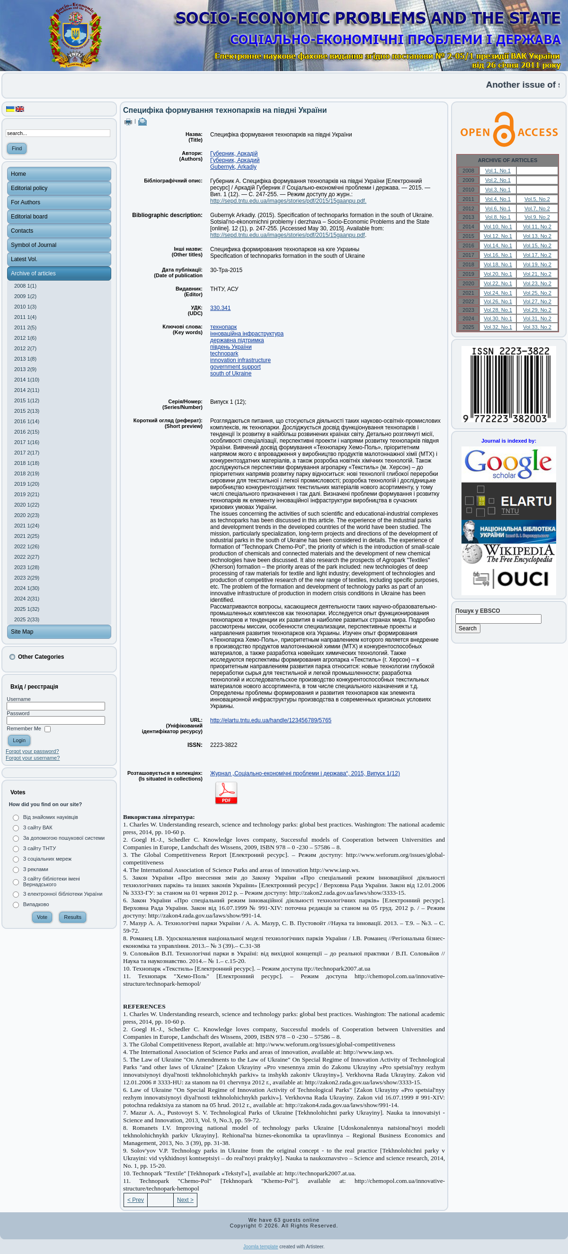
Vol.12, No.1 (498, 236)
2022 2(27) (26, 557)
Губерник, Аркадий (234, 160)
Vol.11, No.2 (537, 226)
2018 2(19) (26, 473)
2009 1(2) (25, 296)
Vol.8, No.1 (498, 217)
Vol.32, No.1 (498, 327)
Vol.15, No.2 (537, 245)
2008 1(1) (25, 286)
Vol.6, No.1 (498, 208)
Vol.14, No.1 (498, 245)
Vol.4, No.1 (498, 199)
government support (235, 366)
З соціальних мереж (47, 859)
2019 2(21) (26, 494)
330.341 (220, 308)
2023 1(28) (26, 567)
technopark (224, 353)
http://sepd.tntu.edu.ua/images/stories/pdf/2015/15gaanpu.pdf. (288, 201)
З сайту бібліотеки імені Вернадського (51, 881)
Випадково (36, 904)
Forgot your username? (33, 758)
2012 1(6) (25, 338)
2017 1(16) (26, 442)
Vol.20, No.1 (498, 274)
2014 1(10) (26, 379)
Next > (185, 1200)
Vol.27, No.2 (537, 301)
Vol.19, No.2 (537, 264)
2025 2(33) (26, 619)
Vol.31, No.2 (537, 318)
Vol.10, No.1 (498, 226)
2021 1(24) (26, 525)
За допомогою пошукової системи (64, 838)
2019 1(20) (26, 484)
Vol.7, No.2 (537, 208)
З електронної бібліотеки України (63, 894)
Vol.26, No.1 (498, 301)
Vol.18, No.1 (498, 264)
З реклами (35, 869)
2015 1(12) (26, 400)
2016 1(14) (26, 421)
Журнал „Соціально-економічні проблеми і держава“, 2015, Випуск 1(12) (305, 773)
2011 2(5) (25, 327)
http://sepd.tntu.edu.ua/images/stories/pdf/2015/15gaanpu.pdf (287, 235)
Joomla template (260, 1246)
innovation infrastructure (240, 360)
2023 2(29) (26, 578)
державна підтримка (237, 340)
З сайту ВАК (38, 827)
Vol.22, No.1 (498, 283)
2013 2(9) (25, 369)
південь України (231, 347)
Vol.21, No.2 (537, 274)
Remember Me (24, 729)
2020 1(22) (26, 505)
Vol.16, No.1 (498, 255)
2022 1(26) (26, 546)
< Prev (135, 1200)
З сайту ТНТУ (39, 848)
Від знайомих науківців (50, 817)
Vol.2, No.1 (498, 180)
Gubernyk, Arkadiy (233, 167)
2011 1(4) (25, 317)
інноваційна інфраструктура (247, 333)
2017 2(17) (26, 452)
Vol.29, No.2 (537, 310)
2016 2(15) (26, 432)
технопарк (223, 327)
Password (18, 713)
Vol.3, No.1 (498, 189)
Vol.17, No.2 (537, 255)
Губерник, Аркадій (233, 153)
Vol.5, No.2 (537, 199)
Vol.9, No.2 (537, 217)
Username (19, 699)
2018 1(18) (26, 463)
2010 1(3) (25, 306)
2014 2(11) (26, 390)
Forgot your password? (32, 751)
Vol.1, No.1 (498, 170)
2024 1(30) (26, 588)
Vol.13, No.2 (537, 236)
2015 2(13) (26, 411)
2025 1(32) (26, 609)
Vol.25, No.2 (537, 293)
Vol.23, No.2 (537, 283)
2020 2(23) (26, 515)
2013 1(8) (25, 359)
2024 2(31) (26, 598)
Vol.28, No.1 (498, 310)
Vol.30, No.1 (498, 318)
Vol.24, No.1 (498, 293)
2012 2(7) (25, 348)
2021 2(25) (26, 536)
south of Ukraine (230, 373)
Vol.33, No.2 (537, 327)
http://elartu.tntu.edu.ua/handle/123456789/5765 (270, 720)
